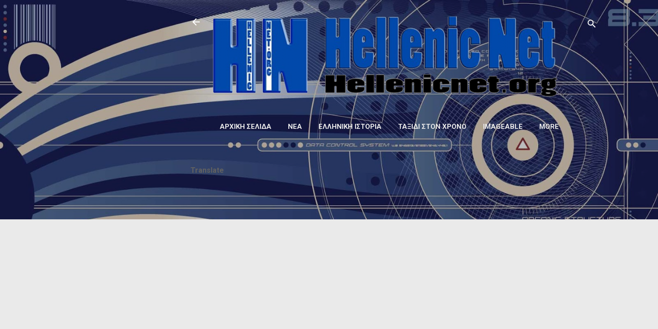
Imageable (503, 126)
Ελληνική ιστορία (350, 126)
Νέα (295, 126)
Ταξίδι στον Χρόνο (432, 126)
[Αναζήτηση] (591, 25)
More (549, 126)
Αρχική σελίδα (245, 126)
